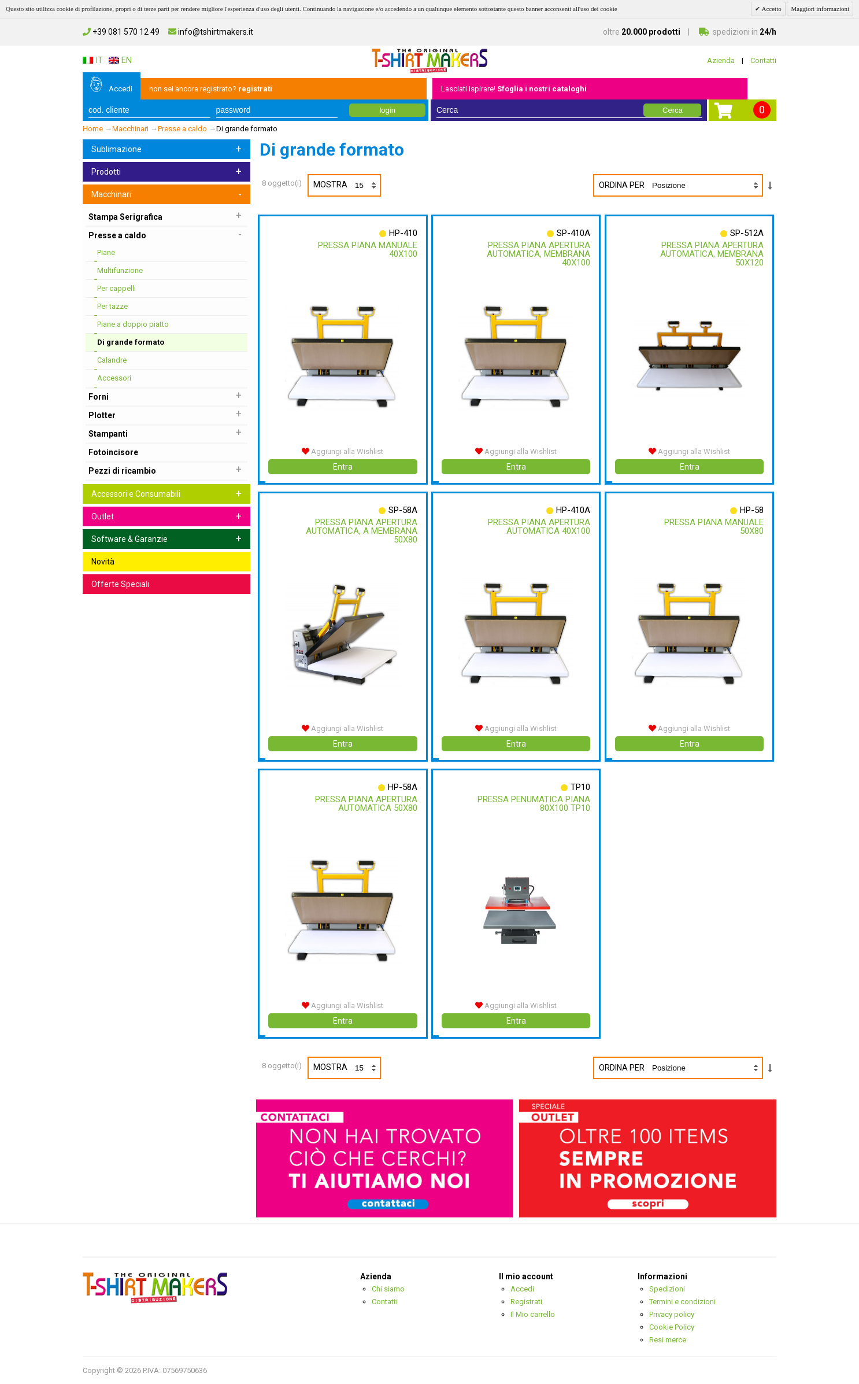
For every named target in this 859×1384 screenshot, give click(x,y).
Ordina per (622, 185)
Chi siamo (388, 1289)
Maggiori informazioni (820, 8)
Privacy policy (671, 1314)
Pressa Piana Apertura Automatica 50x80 (364, 803)
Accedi (120, 88)
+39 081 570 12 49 (121, 31)
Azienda (721, 60)
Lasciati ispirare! (514, 88)
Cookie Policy (671, 1327)
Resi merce (667, 1339)
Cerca (672, 110)
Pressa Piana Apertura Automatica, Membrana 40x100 (537, 254)
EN (120, 60)
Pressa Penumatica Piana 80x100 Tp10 (532, 803)
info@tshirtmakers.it (210, 31)
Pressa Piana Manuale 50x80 (712, 526)
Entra (343, 466)
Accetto (770, 8)
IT (93, 60)
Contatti (763, 60)
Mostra (346, 185)
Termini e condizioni (682, 1301)
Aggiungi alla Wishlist (342, 451)
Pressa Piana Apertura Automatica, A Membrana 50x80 (360, 531)
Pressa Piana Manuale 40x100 (366, 249)
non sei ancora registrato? (210, 88)
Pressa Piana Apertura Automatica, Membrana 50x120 (710, 254)
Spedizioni (667, 1289)
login (387, 110)
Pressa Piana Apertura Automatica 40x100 (538, 526)
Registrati (526, 1301)
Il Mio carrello (532, 1314)
